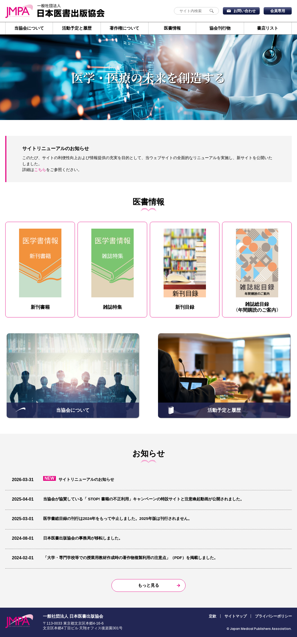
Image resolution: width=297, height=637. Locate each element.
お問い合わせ (244, 11)
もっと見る (148, 585)
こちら (40, 169)
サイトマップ (235, 616)
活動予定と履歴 (77, 28)
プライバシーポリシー (273, 616)
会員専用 (277, 11)
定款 (212, 616)
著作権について (124, 28)
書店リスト (267, 28)
